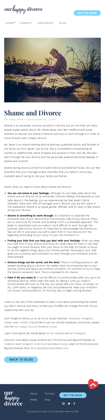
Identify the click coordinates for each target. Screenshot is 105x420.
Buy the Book (87, 12)
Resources (46, 23)
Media (33, 399)
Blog (62, 23)
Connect (26, 23)
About (33, 393)
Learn (9, 23)
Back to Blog (21, 359)
